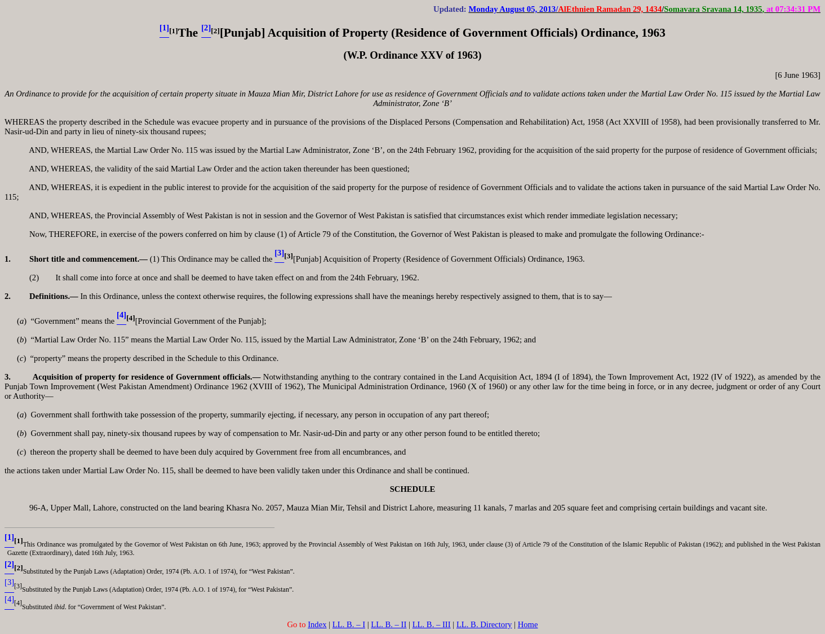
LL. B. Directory (484, 624)
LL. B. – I (348, 624)
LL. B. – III (431, 624)
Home (528, 624)
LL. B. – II (388, 624)
